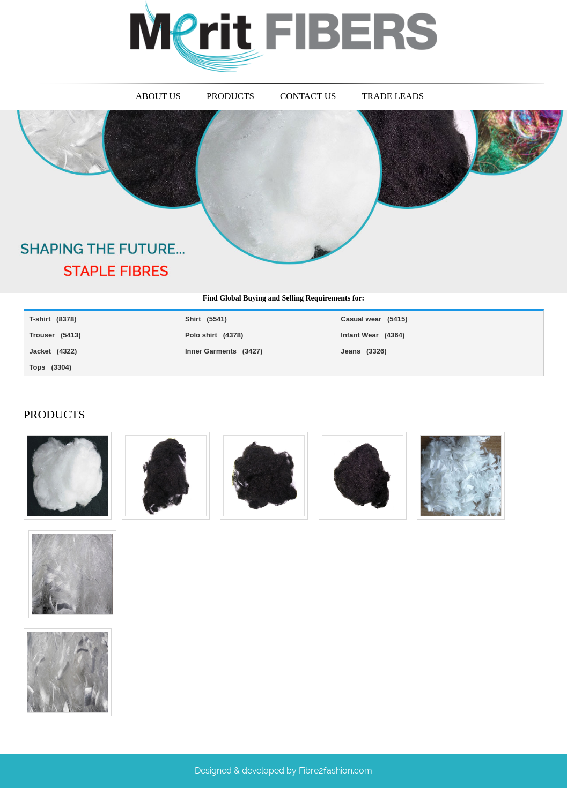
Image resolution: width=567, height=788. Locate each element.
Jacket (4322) (53, 351)
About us (158, 96)
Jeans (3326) (363, 351)
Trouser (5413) (55, 335)
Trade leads (393, 96)
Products (230, 96)
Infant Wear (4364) (372, 335)
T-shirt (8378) (53, 319)
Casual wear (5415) (374, 319)
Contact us (308, 96)
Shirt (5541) (206, 319)
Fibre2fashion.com (335, 771)
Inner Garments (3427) (224, 351)
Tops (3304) (51, 367)
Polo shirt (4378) (214, 335)
